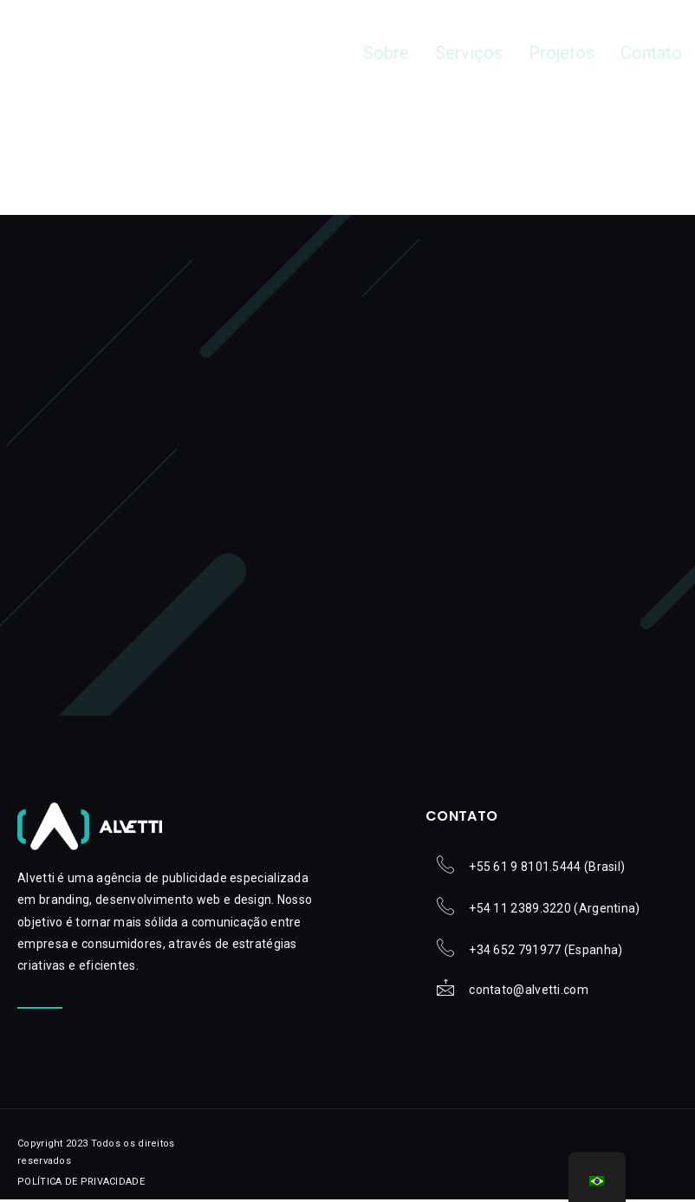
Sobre (409, 53)
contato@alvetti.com (528, 993)
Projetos (571, 53)
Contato (654, 53)
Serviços (486, 53)
